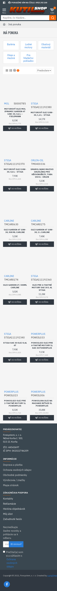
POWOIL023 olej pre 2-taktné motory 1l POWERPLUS (15, 403)
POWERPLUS (38, 333)
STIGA (34, 103)
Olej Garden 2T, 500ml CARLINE (15, 286)
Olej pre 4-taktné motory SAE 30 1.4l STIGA (42, 287)
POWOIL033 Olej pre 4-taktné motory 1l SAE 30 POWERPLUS (42, 345)
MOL (6, 103)
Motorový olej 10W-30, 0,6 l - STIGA (15, 170)
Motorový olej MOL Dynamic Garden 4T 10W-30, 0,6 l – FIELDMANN (15, 113)
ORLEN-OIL (37, 160)
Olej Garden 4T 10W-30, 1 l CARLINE (42, 231)
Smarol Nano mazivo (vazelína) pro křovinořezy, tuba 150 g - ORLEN (42, 173)
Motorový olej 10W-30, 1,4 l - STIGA (42, 113)
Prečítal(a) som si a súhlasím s (13, 559)
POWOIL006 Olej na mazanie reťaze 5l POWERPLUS (42, 403)
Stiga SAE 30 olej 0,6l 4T (15, 344)
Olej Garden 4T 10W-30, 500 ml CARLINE (15, 231)
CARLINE (9, 220)
